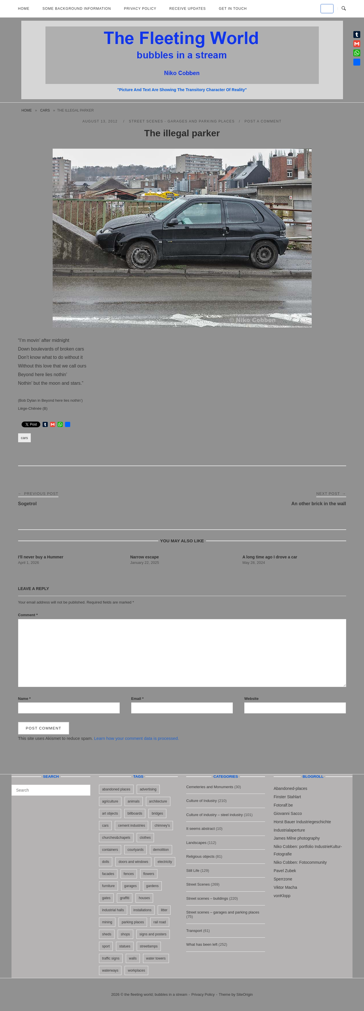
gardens (152, 886)
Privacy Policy (140, 9)
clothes (145, 838)
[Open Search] (343, 8)
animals (134, 801)
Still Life (192, 870)
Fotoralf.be (283, 805)
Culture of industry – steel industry (214, 815)
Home (24, 9)
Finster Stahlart (287, 796)
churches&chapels (116, 838)
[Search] (84, 788)
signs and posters (153, 934)
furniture (108, 886)
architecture (158, 801)
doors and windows (133, 862)
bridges (157, 813)
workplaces (136, 970)
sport (106, 946)
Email (137, 698)
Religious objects (200, 856)
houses (144, 898)
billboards (134, 813)
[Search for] (51, 790)
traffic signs (110, 958)
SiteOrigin (245, 994)
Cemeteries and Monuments (209, 787)
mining (107, 922)
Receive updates (187, 9)
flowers (148, 874)
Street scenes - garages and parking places (182, 121)
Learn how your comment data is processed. (136, 738)
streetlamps (149, 946)
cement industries (131, 826)
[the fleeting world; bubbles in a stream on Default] (327, 8)
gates (106, 898)
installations (143, 910)
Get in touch (233, 9)
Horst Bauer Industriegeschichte (302, 821)
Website (251, 698)
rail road (159, 922)
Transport (194, 930)
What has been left (201, 944)
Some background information (77, 9)
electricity (165, 862)
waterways (110, 970)
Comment (28, 615)
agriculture (110, 801)
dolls (105, 862)
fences (129, 874)
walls (133, 958)
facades (108, 874)
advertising (148, 789)
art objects (110, 813)
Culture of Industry (201, 801)
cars (45, 110)
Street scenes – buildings (207, 898)
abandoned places (116, 789)
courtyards (135, 850)
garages (130, 886)
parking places (133, 922)
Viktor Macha (285, 887)
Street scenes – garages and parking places (222, 912)
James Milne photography (297, 838)
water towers (156, 958)
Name (24, 698)
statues (124, 946)
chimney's (162, 826)
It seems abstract (200, 828)
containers (110, 850)
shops (125, 934)
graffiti (124, 898)
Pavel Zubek (285, 870)
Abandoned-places (290, 788)
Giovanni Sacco (288, 813)
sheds (106, 934)
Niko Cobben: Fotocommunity (300, 862)
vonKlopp (282, 895)
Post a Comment (263, 121)
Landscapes (196, 842)
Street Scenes (198, 884)
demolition (161, 850)
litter (164, 910)
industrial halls (113, 910)
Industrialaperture (289, 830)
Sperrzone (283, 879)
